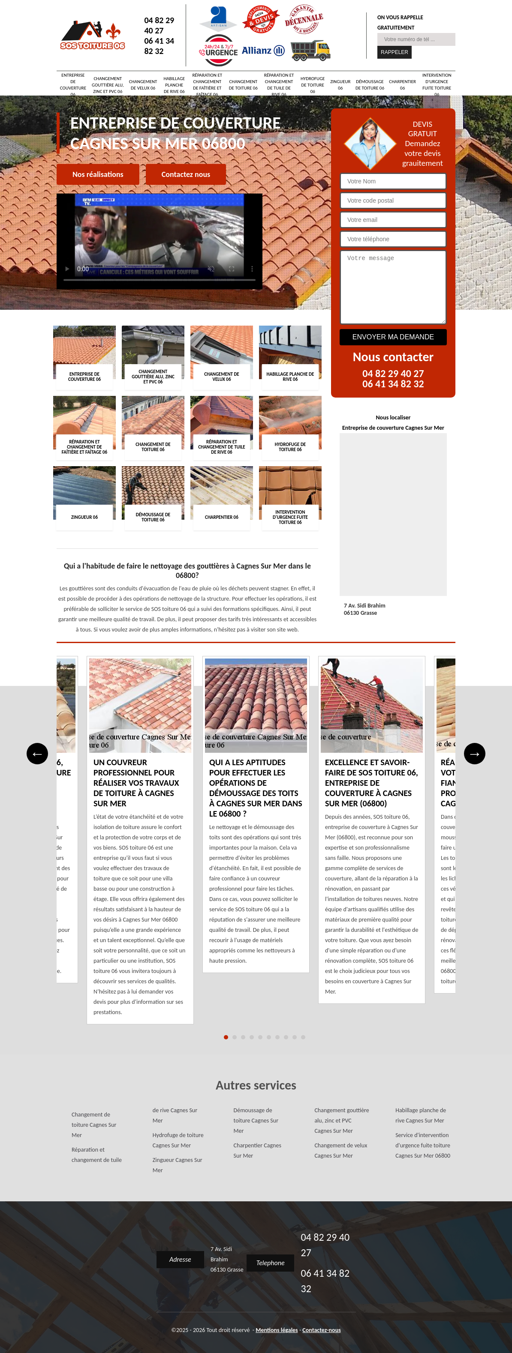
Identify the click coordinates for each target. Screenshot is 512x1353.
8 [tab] (286, 1037)
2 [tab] (234, 1037)
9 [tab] (294, 1037)
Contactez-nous (321, 1330)
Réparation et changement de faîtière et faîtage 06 (207, 85)
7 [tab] (277, 1037)
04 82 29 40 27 (159, 25)
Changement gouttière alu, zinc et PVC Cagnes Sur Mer (341, 1120)
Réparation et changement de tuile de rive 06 (279, 85)
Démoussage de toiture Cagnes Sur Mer (256, 1120)
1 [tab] (226, 1037)
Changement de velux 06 (143, 85)
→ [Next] (474, 753)
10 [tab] (303, 1037)
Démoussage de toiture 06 (369, 85)
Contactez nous (186, 174)
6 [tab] (269, 1037)
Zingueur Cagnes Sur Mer (177, 1165)
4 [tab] (252, 1037)
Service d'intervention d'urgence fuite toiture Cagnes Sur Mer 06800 (422, 1145)
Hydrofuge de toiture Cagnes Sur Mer (178, 1140)
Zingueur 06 (340, 85)
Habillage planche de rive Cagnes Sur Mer (420, 1115)
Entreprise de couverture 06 (73, 85)
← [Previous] (37, 753)
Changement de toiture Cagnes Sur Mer (94, 1125)
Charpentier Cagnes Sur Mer (257, 1150)
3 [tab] (243, 1037)
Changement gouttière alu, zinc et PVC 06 (108, 85)
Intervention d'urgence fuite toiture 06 (437, 85)
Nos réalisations (97, 174)
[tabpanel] (256, 820)
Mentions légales (277, 1330)
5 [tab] (260, 1037)
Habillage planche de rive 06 (174, 85)
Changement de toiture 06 (243, 85)
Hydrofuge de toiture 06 (313, 85)
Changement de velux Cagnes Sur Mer (340, 1150)
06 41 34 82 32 (159, 46)
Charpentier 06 (402, 85)
